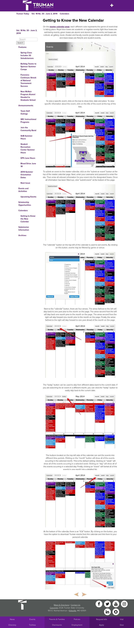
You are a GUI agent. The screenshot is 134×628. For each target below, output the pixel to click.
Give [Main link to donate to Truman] (122, 625)
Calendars (64, 14)
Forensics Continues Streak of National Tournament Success (28, 80)
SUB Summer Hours (26, 137)
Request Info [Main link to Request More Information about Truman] (101, 619)
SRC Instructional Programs (28, 120)
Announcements (25, 105)
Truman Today (22, 14)
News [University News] (12, 619)
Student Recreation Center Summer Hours (28, 148)
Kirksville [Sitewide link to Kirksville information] (72, 610)
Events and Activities (23, 189)
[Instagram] (124, 604)
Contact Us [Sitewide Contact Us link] (75, 605)
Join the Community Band (28, 129)
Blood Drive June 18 (28, 165)
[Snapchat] (116, 611)
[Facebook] (99, 604)
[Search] (28, 39)
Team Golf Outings (25, 112)
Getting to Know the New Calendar (28, 219)
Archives (22, 235)
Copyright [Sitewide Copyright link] (54, 608)
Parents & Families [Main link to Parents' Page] (57, 619)
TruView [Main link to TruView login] (32, 625)
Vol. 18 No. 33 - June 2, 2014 (44, 14)
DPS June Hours (28, 158)
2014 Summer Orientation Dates (27, 175)
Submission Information (23, 228)
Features (22, 47)
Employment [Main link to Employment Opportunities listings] (77, 625)
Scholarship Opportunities (24, 203)
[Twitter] (107, 604)
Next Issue (25, 183)
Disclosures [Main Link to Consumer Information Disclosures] (57, 625)
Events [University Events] (32, 619)
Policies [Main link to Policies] (77, 619)
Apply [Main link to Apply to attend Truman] (101, 625)
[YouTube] (116, 604)
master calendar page (60, 26)
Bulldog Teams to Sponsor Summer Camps (28, 67)
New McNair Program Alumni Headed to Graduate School (28, 95)
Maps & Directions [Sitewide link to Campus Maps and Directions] (61, 605)
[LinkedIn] (107, 611)
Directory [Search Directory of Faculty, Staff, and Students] (12, 625)
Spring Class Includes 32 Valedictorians (27, 55)
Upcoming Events (28, 197)
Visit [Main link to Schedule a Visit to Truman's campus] (121, 619)
